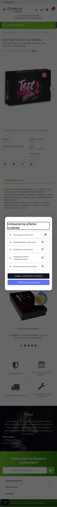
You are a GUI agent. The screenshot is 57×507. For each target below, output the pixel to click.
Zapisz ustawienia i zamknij (28, 276)
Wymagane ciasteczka (23, 235)
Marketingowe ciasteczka (24, 242)
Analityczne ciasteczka (23, 249)
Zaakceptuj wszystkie (28, 282)
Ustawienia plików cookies (22, 226)
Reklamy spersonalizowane (25, 266)
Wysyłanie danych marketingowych (21, 258)
